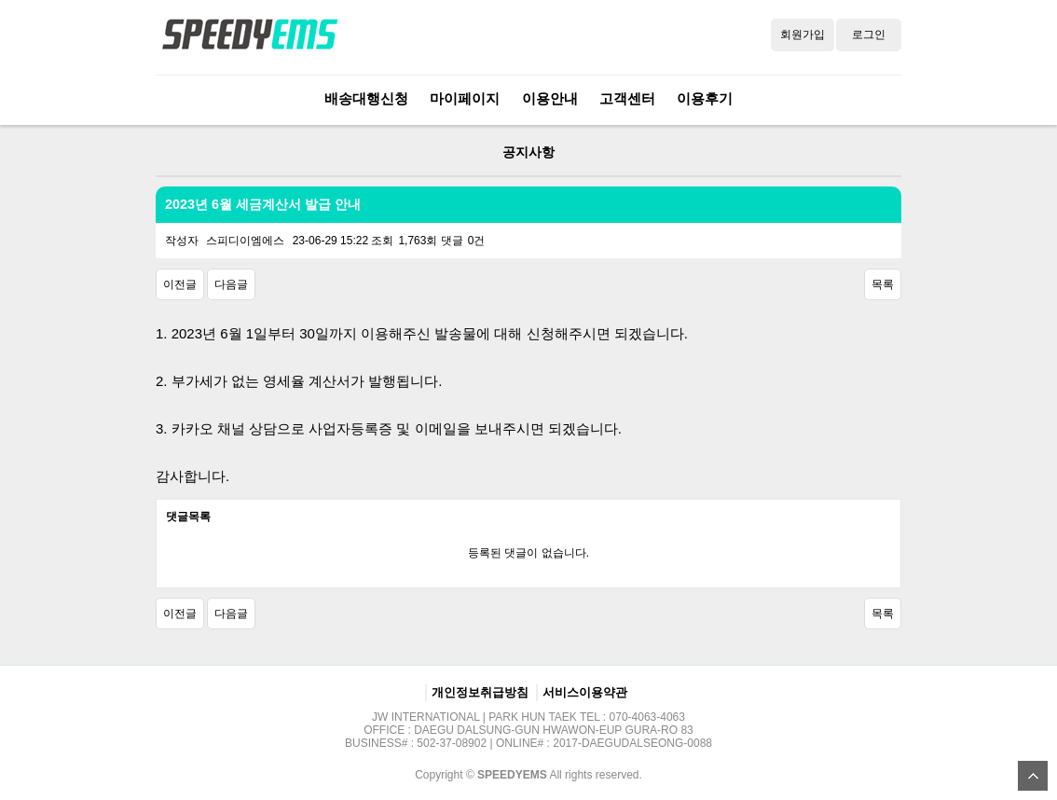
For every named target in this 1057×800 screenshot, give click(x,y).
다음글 (231, 284)
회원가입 (802, 34)
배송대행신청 (366, 98)
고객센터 (627, 98)
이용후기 (705, 98)
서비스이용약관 (584, 692)
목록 (883, 284)
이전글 (180, 284)
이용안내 (550, 98)
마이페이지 (465, 98)
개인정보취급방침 (480, 692)
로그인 (868, 34)
